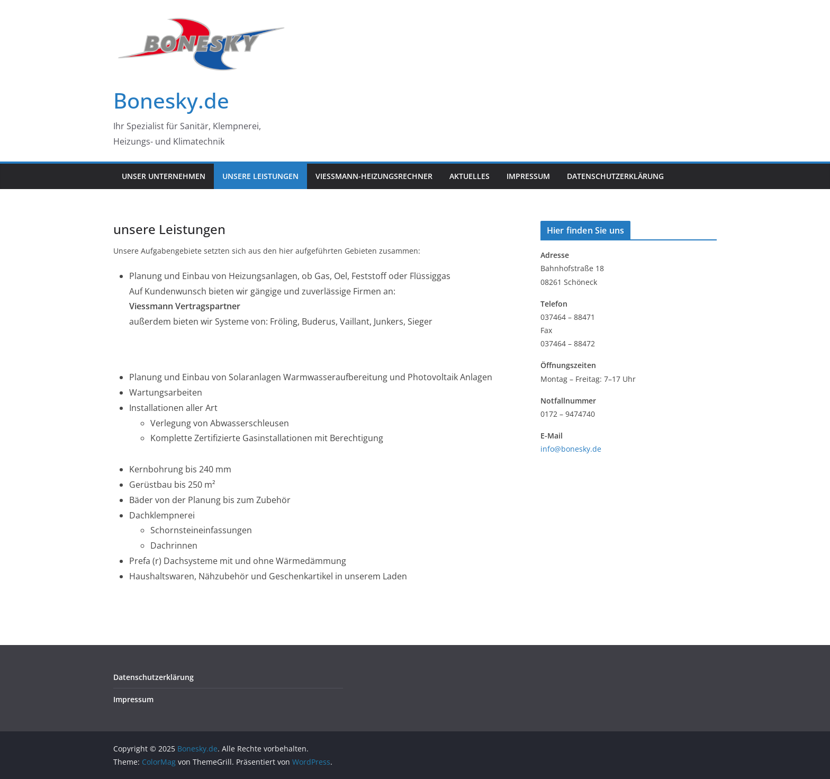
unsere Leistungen (260, 176)
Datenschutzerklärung (615, 176)
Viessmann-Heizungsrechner (373, 176)
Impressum (528, 176)
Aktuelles (469, 176)
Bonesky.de (171, 100)
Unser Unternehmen (163, 176)
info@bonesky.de (570, 449)
